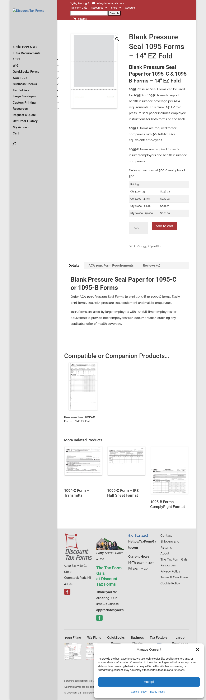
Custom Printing (24, 111)
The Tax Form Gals (173, 559)
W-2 (16, 74)
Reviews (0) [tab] (151, 265)
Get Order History (25, 130)
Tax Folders (21, 99)
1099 (16, 68)
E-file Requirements (27, 62)
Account (130, 7)
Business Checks (25, 93)
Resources (97, 7)
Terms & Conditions (174, 577)
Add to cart (164, 226)
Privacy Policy (157, 691)
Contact (166, 536)
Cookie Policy (139, 691)
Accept (149, 682)
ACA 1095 (20, 86)
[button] (198, 649)
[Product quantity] (138, 228)
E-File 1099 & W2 (25, 55)
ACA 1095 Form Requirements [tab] (111, 265)
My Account (21, 136)
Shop (114, 7)
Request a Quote (24, 123)
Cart (16, 142)
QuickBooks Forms (26, 80)
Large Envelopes (24, 105)
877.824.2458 (81, 3)
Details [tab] (74, 265)
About (164, 553)
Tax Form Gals (78, 7)
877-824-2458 (138, 536)
